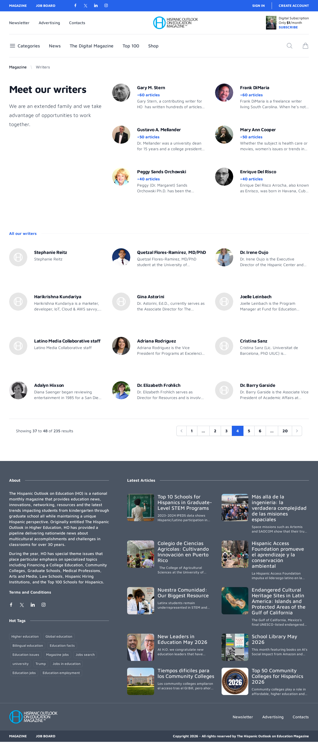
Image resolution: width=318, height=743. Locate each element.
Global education (59, 636)
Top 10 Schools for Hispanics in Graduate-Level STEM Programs (185, 502)
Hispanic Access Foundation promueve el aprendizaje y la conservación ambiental (278, 554)
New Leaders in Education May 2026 (182, 639)
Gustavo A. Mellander (159, 129)
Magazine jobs (57, 654)
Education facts (62, 645)
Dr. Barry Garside (257, 385)
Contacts (77, 22)
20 (285, 430)
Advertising (49, 22)
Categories (24, 45)
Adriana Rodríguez (156, 340)
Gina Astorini (150, 296)
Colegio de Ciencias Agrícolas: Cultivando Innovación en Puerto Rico (183, 551)
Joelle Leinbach (256, 296)
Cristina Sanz (253, 340)
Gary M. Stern (151, 87)
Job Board (45, 5)
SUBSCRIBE (288, 27)
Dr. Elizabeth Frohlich (158, 385)
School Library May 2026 (274, 639)
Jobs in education (66, 663)
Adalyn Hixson (49, 385)
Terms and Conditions (30, 592)
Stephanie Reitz (50, 252)
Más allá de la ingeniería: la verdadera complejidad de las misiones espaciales (279, 508)
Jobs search (85, 654)
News (55, 45)
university (21, 663)
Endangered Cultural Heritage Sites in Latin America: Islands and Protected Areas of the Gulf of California (278, 601)
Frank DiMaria (254, 87)
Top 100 (131, 45)
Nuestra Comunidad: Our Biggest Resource (183, 592)
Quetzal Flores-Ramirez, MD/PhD (171, 252)
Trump (41, 663)
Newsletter (19, 22)
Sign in (258, 5)
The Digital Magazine (91, 45)
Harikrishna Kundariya (57, 296)
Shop (153, 45)
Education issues (26, 654)
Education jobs (24, 673)
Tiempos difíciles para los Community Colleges (186, 673)
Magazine (18, 5)
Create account (294, 5)
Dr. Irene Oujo (254, 252)
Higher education (25, 636)
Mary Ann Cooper (258, 129)
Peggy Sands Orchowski (161, 171)
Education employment (61, 673)
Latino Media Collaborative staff (67, 340)
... (203, 430)
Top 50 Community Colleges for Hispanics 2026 (277, 676)
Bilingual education (28, 645)
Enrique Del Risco (258, 171)
